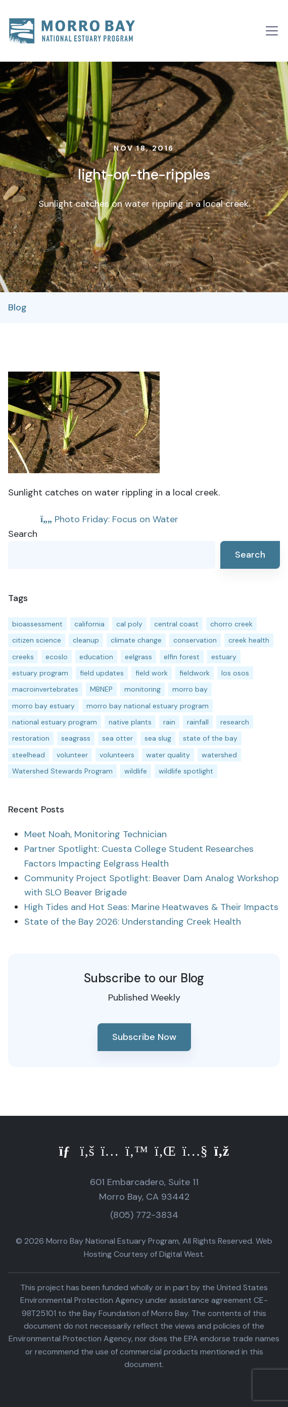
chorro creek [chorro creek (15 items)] (231, 623)
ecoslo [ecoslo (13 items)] (56, 656)
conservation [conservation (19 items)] (195, 640)
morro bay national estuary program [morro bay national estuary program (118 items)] (147, 705)
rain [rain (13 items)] (169, 722)
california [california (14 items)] (89, 623)
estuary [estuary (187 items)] (223, 656)
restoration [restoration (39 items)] (31, 738)
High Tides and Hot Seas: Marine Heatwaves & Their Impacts (151, 907)
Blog (17, 307)
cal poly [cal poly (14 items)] (129, 623)
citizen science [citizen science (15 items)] (36, 640)
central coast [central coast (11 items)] (176, 623)
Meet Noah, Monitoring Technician (95, 834)
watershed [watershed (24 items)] (219, 754)
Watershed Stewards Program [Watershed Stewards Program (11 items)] (62, 771)
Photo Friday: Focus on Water (109, 519)
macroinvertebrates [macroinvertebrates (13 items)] (45, 689)
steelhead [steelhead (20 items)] (28, 754)
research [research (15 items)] (234, 722)
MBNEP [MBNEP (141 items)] (101, 689)
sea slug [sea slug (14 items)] (158, 738)
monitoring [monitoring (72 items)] (142, 689)
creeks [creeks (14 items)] (23, 656)
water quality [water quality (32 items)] (168, 754)
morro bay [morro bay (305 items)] (190, 689)
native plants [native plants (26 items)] (130, 722)
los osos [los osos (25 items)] (235, 672)
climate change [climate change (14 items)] (136, 640)
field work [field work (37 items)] (151, 672)
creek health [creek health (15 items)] (248, 640)
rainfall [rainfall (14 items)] (198, 722)
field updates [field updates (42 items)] (102, 672)
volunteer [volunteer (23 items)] (72, 754)
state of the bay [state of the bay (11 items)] (210, 738)
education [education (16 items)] (96, 656)
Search (22, 534)
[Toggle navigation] (272, 31)
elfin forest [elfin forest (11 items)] (182, 656)
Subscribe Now (144, 1037)
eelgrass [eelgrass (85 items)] (138, 656)
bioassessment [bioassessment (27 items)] (37, 623)
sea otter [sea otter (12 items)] (117, 738)
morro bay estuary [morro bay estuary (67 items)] (43, 705)
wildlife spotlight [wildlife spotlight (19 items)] (186, 771)
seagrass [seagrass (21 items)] (75, 738)
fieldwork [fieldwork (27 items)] (194, 672)
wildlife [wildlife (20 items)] (135, 771)
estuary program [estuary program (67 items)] (40, 672)
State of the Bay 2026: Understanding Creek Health (132, 922)
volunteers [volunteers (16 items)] (117, 754)
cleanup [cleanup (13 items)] (86, 640)
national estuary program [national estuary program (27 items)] (54, 722)
